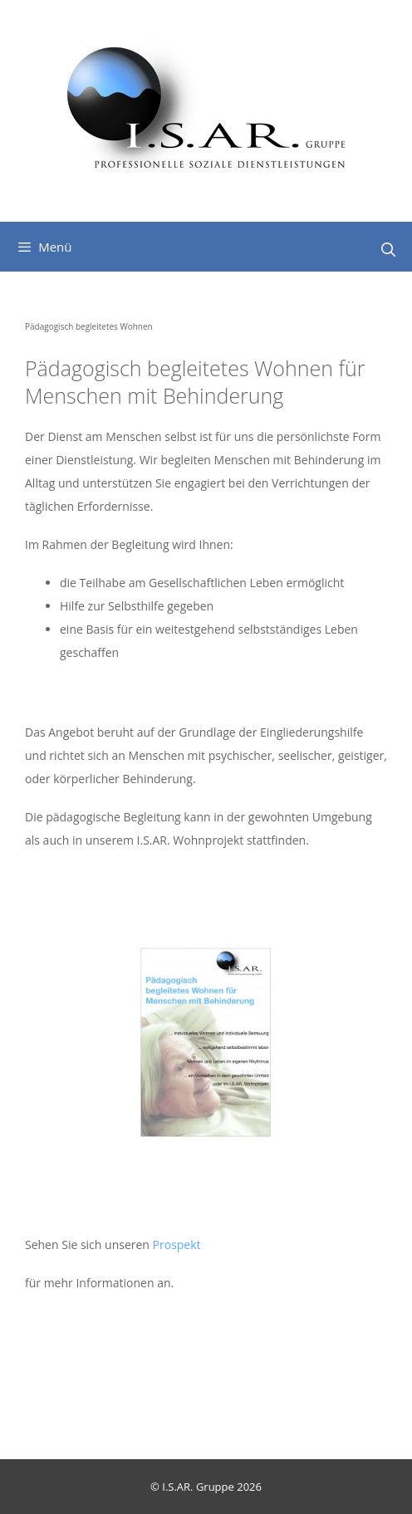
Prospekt (177, 1244)
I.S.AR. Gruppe (199, 1486)
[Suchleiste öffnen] (388, 250)
